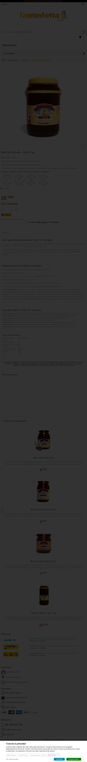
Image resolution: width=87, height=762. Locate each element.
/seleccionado (12, 759)
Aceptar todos (74, 759)
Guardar (59, 759)
